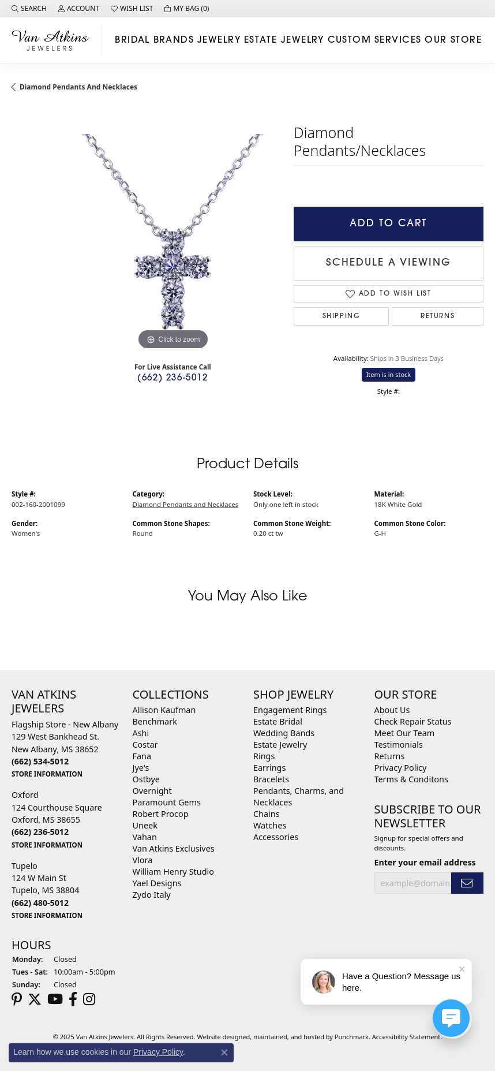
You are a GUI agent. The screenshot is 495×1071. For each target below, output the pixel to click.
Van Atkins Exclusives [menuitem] (174, 848)
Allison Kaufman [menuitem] (164, 709)
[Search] (29, 8)
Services (398, 40)
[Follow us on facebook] (73, 999)
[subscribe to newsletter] (467, 883)
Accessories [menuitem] (275, 836)
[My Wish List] (132, 8)
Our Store (453, 40)
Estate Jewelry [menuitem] (280, 744)
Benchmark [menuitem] (155, 721)
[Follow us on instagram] (89, 999)
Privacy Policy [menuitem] (400, 767)
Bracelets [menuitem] (271, 779)
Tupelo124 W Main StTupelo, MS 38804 (47, 890)
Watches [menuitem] (269, 825)
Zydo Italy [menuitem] (152, 894)
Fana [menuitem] (142, 756)
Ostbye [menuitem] (146, 779)
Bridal (132, 40)
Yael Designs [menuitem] (157, 883)
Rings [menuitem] (264, 756)
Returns (438, 316)
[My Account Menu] (78, 8)
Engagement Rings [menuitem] (290, 709)
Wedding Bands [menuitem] (283, 732)
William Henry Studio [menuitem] (173, 871)
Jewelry (219, 40)
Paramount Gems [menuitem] (167, 802)
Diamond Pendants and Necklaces (78, 87)
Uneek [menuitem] (145, 825)
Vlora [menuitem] (143, 859)
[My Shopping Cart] (186, 8)
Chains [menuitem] (266, 813)
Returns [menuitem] (389, 756)
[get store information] (47, 773)
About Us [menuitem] (392, 709)
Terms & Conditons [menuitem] (411, 779)
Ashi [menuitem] (141, 732)
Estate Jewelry (284, 40)
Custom (350, 40)
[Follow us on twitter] (35, 999)
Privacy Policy (158, 1052)
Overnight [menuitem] (152, 790)
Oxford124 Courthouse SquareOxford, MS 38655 (57, 820)
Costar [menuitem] (145, 744)
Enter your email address (425, 862)
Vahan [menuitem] (145, 836)
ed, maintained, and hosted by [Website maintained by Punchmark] (288, 1036)
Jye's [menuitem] (141, 767)
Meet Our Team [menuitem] (404, 732)
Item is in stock (388, 374)
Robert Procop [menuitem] (161, 813)
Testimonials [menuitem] (398, 744)
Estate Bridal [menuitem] (277, 721)
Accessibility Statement (406, 1036)
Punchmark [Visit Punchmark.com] (352, 1036)
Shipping (341, 316)
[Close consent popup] (224, 1052)
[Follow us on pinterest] (17, 999)
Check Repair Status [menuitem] (413, 721)
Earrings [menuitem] (269, 767)
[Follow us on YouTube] (55, 999)
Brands (173, 40)
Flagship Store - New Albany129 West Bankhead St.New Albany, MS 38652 (65, 749)
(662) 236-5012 (172, 378)
